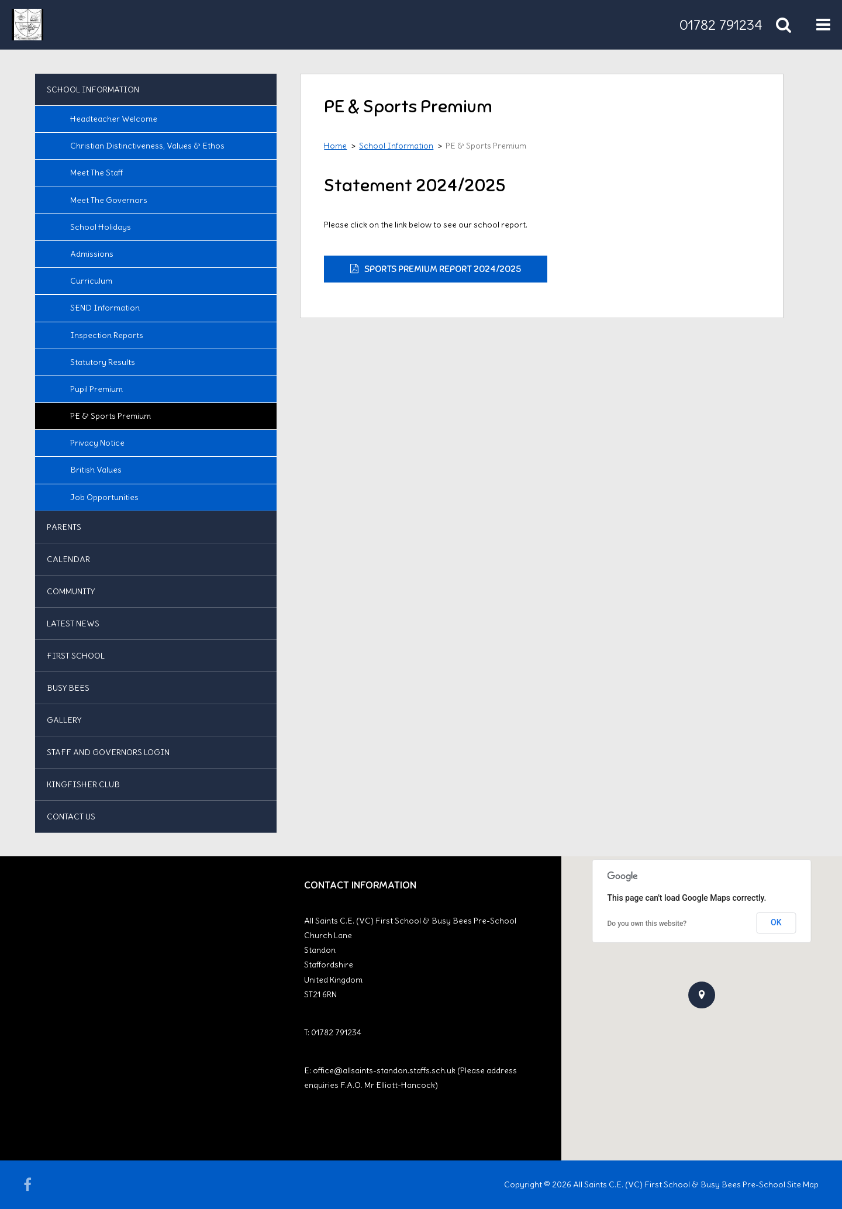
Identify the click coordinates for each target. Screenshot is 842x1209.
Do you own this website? (647, 923)
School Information (93, 89)
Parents (64, 527)
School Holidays (100, 227)
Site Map (803, 1184)
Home (335, 145)
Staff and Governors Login (108, 752)
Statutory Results (102, 362)
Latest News (73, 623)
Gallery (64, 720)
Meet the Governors (108, 200)
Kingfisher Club (83, 784)
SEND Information (105, 307)
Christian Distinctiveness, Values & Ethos (147, 145)
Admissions (91, 254)
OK (776, 922)
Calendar (68, 559)
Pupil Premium (96, 389)
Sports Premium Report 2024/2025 (442, 269)
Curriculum (91, 280)
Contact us (71, 816)
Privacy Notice (97, 443)
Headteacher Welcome (113, 118)
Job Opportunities (104, 497)
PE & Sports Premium (110, 416)
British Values (96, 469)
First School (76, 655)
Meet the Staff (96, 172)
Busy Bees (68, 688)
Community (71, 591)
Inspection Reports (106, 335)
